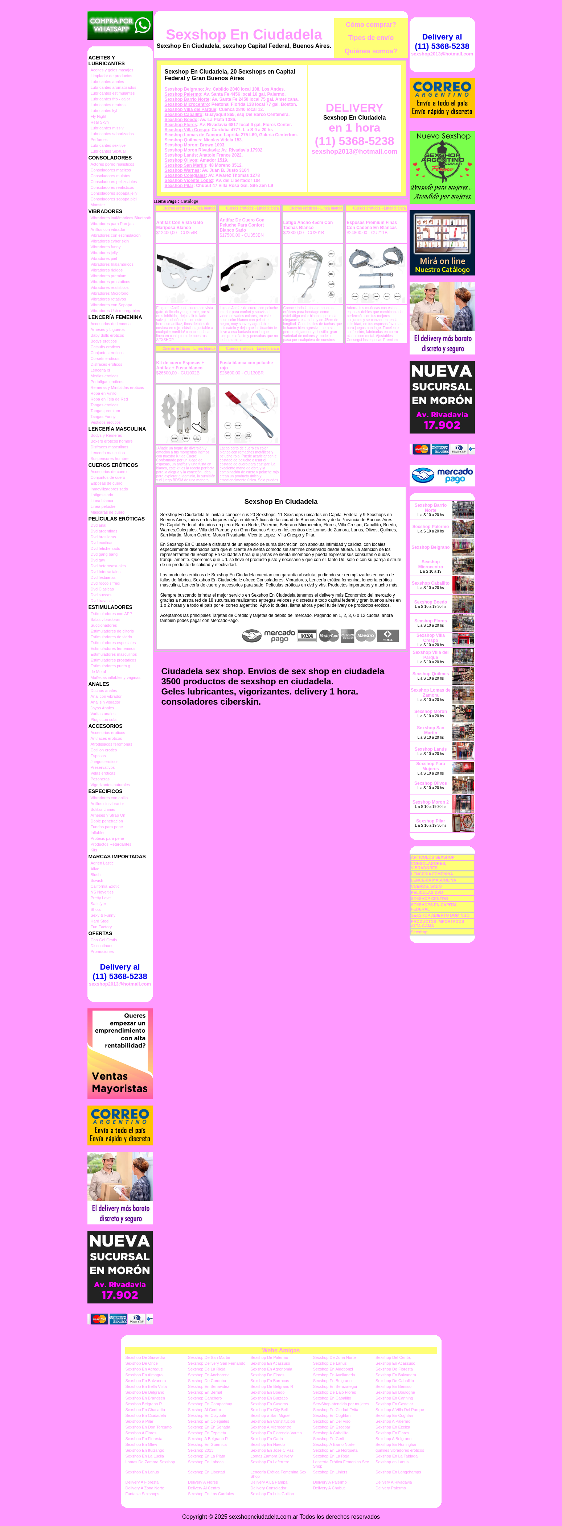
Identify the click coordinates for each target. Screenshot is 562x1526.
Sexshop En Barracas (269, 1380)
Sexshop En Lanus (142, 1472)
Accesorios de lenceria (111, 324)
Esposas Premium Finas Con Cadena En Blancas (372, 225)
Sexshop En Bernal (205, 1392)
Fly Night (98, 116)
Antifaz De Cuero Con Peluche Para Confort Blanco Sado (242, 225)
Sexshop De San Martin (209, 1357)
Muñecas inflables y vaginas (116, 677)
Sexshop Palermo (183, 94)
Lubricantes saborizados (112, 134)
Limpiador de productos (111, 76)
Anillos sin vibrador (107, 803)
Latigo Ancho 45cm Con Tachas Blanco (308, 225)
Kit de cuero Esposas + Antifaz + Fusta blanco (180, 365)
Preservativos (103, 767)
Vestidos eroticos (106, 422)
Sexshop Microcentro (187, 104)
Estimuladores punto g (110, 666)
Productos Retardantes (111, 844)
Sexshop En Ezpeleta (207, 1433)
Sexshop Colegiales (185, 175)
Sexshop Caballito (183, 114)
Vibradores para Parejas (112, 223)
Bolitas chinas (103, 809)
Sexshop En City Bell (269, 1409)
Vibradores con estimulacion (116, 235)
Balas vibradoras (105, 619)
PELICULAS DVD (427, 892)
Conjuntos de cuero (108, 477)
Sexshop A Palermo (393, 1421)
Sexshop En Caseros (269, 1404)
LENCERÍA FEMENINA (432, 874)
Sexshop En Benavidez (208, 1386)
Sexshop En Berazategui (335, 1386)
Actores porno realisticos (112, 164)
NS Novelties (102, 892)
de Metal (98, 671)
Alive (95, 869)
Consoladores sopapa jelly (114, 193)
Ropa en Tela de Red (109, 399)
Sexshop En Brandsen (145, 1398)
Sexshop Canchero (205, 1398)
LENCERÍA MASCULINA (433, 880)
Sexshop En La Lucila (145, 1456)
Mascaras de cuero (108, 512)
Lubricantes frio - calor (110, 99)
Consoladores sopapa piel (114, 199)
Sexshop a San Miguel (270, 1415)
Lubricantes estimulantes (113, 93)
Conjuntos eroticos (107, 353)
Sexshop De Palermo (269, 1357)
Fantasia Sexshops (143, 1494)
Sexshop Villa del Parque (191, 109)
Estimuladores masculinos (114, 654)
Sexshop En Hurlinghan (397, 1444)
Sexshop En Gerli (328, 1438)
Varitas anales (103, 714)
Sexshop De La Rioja (206, 1369)
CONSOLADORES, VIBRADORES (428, 865)
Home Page (165, 201)
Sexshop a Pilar (139, 1421)
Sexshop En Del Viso (331, 1421)
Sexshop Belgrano (184, 89)
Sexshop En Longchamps (398, 1472)
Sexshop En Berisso (393, 1386)
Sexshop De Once (142, 1363)
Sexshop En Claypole (207, 1415)
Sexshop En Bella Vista (146, 1386)
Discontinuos (102, 946)
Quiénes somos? (371, 51)
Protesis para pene (107, 838)
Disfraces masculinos (109, 447)
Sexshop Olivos (181, 160)
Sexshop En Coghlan (331, 1415)
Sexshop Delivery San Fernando (216, 1363)
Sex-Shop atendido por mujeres (341, 1404)
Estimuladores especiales (113, 642)
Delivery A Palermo (330, 1482)
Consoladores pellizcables (114, 181)
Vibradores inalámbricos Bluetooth (121, 218)
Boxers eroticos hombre (112, 441)
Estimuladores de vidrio (111, 637)
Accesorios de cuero (109, 471)
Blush (96, 874)
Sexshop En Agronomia (271, 1369)
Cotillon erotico (104, 750)
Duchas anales (104, 690)
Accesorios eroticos (108, 732)
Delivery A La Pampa (268, 1482)
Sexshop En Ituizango (145, 1450)
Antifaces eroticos (106, 738)
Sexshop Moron (181, 145)
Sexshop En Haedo (267, 1444)
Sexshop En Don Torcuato (149, 1427)
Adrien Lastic (102, 863)
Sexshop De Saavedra (145, 1357)
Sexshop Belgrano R (144, 1404)
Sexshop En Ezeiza (393, 1427)
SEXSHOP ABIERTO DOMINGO (440, 915)
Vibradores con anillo (109, 798)
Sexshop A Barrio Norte (333, 1444)
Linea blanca (102, 500)
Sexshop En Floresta (144, 1438)
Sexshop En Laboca (205, 1462)
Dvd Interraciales (106, 571)
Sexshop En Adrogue (144, 1369)
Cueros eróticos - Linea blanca (189, 208)
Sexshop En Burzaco (269, 1398)
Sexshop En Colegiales (208, 1421)
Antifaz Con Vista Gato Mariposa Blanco (179, 225)
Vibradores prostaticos (110, 281)
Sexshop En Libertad (206, 1472)
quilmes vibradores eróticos (400, 1450)
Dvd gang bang (104, 554)
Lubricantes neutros (108, 105)
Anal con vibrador (106, 696)
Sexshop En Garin (266, 1438)
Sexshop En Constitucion (272, 1421)
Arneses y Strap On (108, 815)
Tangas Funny (103, 416)
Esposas (98, 756)
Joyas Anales (102, 708)
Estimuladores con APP (111, 613)
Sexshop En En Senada (209, 1427)
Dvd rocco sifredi (105, 583)
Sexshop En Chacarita (145, 1409)
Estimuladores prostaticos (113, 660)
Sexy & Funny (103, 915)
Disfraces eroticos (106, 364)
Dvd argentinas (104, 531)
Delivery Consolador (268, 1488)
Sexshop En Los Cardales (211, 1494)
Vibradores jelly (104, 252)
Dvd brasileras (103, 537)
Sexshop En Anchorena (209, 1375)
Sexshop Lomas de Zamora (193, 134)
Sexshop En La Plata (206, 1456)
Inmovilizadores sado (109, 489)
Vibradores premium (109, 276)
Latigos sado (102, 495)
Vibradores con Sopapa (111, 305)
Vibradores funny (106, 247)
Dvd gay (98, 560)
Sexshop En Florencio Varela (276, 1433)
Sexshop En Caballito (332, 1398)
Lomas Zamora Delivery (271, 1456)
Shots (96, 909)
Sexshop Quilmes (183, 139)
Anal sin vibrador (105, 702)
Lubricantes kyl (104, 110)
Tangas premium (105, 411)
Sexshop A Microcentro (270, 1427)
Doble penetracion (107, 821)
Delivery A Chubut (329, 1488)
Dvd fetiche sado (105, 548)
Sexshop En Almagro (144, 1375)
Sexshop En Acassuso (270, 1363)
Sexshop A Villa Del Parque (400, 1409)
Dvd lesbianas (103, 577)
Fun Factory (101, 927)
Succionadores (104, 625)
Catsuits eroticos (105, 347)
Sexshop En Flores (392, 1433)
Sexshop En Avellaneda (334, 1375)
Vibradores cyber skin (110, 241)
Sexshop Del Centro (393, 1357)
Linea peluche (103, 506)
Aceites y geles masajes (112, 70)
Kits (94, 850)
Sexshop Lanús (181, 155)
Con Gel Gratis (104, 940)
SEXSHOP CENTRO (429, 898)
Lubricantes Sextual (108, 151)
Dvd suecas (101, 595)
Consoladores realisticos (112, 187)
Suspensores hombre (110, 458)
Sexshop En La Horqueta (335, 1450)
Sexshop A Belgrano (393, 1438)
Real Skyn (100, 122)
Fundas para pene (107, 827)
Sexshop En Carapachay (210, 1404)
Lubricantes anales (107, 81)
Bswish (97, 880)
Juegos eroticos (105, 761)
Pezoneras (100, 779)
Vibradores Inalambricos (112, 264)
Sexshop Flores (181, 124)
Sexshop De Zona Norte (334, 1357)
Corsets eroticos (105, 358)
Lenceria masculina (108, 453)
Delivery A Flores (203, 1482)
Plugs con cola (104, 719)
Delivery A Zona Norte (145, 1488)
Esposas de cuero (107, 483)
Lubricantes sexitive (108, 145)
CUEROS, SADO (426, 886)
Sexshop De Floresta (394, 1369)
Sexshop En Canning (394, 1398)
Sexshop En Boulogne (395, 1392)
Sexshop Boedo (181, 119)
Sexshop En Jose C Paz (272, 1450)
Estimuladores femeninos (113, 648)
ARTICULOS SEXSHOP (433, 857)
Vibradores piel (104, 258)
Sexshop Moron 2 (431, 802)
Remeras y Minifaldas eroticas (117, 387)
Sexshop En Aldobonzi (333, 1369)
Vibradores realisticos (110, 287)
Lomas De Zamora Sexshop (150, 1462)
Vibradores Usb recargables (115, 310)
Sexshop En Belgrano (332, 1380)
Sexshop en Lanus (392, 1462)
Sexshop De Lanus (330, 1363)
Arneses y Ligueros (108, 329)
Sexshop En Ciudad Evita (335, 1409)
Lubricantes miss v (107, 128)
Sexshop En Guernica (207, 1444)
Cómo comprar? (371, 24)
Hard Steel (100, 921)
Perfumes (99, 139)
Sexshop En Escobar (331, 1427)
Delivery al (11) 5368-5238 (120, 971)
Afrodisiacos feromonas (111, 744)
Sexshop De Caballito (395, 1380)
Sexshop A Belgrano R (208, 1438)
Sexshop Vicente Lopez (189, 180)
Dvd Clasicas (102, 589)
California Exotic (105, 886)
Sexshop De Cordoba (207, 1380)
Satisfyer (98, 903)
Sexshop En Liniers (330, 1472)
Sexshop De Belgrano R (271, 1386)
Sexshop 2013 (200, 1450)
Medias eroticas (105, 376)
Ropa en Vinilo (103, 393)
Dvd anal (98, 525)
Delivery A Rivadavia (394, 1482)
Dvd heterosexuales (108, 566)
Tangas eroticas (105, 405)
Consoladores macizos (111, 170)
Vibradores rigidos (107, 270)
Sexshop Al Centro (204, 1409)
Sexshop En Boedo (267, 1392)
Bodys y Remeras (106, 435)
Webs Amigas (281, 1350)
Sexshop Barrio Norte (187, 99)
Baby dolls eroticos (107, 335)
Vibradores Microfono (109, 293)
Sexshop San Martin (185, 165)
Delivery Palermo (391, 1488)
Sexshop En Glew (141, 1444)
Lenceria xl (100, 370)
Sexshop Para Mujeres (430, 766)
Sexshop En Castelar (394, 1404)
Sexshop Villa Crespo (187, 129)
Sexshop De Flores (267, 1375)
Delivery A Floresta (142, 1482)
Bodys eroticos (104, 341)
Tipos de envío (371, 37)
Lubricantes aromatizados (113, 87)
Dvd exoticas (102, 542)
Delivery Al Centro (204, 1488)
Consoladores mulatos (110, 176)
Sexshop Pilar (179, 185)
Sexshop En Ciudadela (244, 34)
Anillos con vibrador (108, 229)
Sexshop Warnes (182, 170)
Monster (98, 205)
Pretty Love (101, 898)
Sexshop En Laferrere (269, 1462)
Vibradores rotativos (108, 299)
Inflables (98, 832)
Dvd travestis (102, 600)
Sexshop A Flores (141, 1433)
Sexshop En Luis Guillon (272, 1494)
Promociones (102, 951)
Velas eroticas (103, 773)
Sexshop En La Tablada (397, 1456)
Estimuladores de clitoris (112, 631)
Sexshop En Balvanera (396, 1375)
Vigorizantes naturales (110, 785)
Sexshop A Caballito (331, 1433)
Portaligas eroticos (107, 382)
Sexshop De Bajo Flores (334, 1392)
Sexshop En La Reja (331, 1456)
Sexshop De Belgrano (145, 1392)
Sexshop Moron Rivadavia (192, 150)
